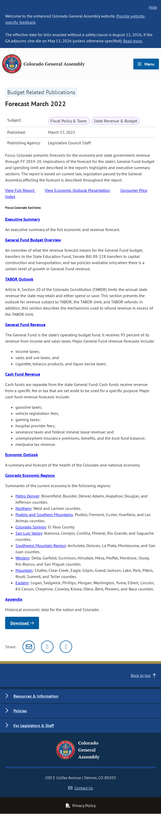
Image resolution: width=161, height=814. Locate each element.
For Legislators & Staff (33, 725)
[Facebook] (66, 647)
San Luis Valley (29, 533)
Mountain (24, 570)
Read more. (133, 40)
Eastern (22, 582)
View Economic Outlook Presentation (77, 190)
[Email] (28, 647)
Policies (20, 710)
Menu (146, 64)
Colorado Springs (31, 527)
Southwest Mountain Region (41, 545)
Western (22, 557)
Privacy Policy (81, 805)
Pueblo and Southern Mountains (44, 514)
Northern (23, 508)
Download (22, 623)
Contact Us (80, 788)
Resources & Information (35, 696)
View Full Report (20, 190)
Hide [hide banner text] (153, 7)
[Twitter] (47, 647)
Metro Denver (27, 496)
